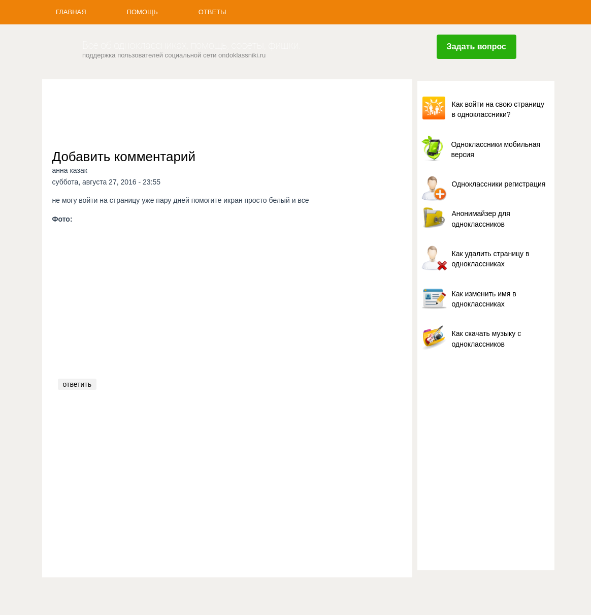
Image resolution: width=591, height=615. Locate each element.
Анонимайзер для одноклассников (481, 218)
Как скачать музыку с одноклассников (486, 338)
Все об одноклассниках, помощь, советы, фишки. (191, 45)
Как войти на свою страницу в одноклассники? (498, 109)
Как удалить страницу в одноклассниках (491, 259)
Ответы (212, 12)
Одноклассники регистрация (499, 184)
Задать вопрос (476, 46)
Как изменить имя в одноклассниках (484, 299)
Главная (71, 12)
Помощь (142, 12)
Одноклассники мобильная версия (496, 149)
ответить (77, 384)
